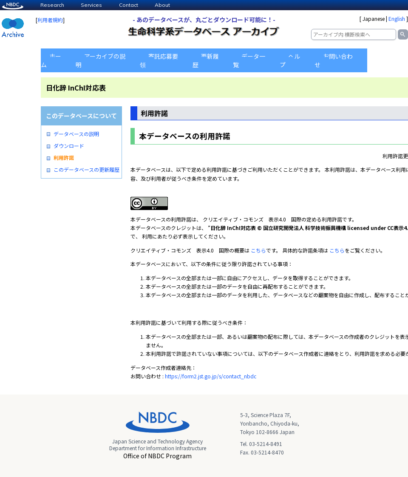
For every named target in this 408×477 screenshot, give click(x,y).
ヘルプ (290, 60)
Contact (128, 5)
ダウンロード (69, 145)
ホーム (51, 60)
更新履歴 (206, 60)
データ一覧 (249, 60)
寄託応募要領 (159, 60)
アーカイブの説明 (100, 60)
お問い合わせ (333, 60)
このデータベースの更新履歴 (86, 169)
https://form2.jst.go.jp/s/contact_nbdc (210, 376)
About (162, 5)
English (396, 18)
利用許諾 (64, 157)
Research (52, 5)
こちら (258, 250)
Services (91, 5)
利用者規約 (50, 19)
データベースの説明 (76, 134)
